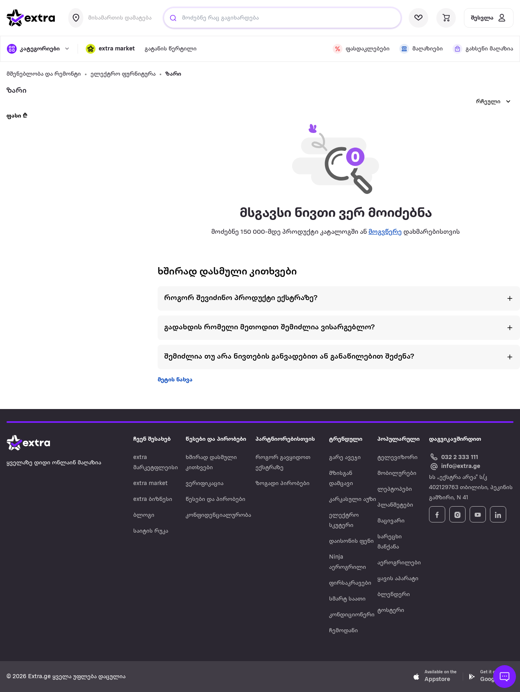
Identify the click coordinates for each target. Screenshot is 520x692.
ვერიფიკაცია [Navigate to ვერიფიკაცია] (204, 484)
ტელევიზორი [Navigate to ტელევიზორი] (397, 458)
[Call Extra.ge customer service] (455, 457)
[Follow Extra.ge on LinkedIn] (498, 514)
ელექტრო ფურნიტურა (123, 74)
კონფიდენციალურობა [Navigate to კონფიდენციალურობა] (218, 515)
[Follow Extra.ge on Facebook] (437, 514)
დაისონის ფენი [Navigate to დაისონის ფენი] (351, 541)
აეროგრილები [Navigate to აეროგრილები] (399, 563)
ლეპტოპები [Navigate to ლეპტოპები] (394, 489)
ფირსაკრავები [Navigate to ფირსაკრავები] (350, 583)
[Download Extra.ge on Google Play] (491, 676)
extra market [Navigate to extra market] (150, 484)
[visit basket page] (446, 18)
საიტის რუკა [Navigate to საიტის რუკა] (150, 531)
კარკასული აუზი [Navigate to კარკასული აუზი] (352, 499)
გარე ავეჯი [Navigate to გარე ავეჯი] (345, 458)
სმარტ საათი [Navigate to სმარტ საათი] (347, 599)
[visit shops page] (421, 49)
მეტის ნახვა (175, 380)
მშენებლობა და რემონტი (43, 74)
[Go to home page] (36, 442)
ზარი (173, 74)
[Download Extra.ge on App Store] (435, 676)
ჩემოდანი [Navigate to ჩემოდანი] (343, 631)
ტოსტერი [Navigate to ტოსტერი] (390, 610)
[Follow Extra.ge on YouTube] (478, 514)
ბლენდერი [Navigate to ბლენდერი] (393, 595)
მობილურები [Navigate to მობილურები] (396, 473)
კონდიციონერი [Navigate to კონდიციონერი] (352, 615)
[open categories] (38, 49)
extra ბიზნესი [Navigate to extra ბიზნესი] (152, 499)
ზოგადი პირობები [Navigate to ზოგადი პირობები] (283, 484)
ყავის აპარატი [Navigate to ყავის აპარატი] (397, 579)
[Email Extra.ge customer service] (454, 467)
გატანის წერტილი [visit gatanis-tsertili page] (171, 49)
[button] (110, 49)
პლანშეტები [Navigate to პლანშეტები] (395, 505)
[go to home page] (30, 17)
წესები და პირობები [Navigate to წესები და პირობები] (215, 499)
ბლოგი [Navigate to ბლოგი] (143, 515)
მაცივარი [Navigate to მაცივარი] (391, 521)
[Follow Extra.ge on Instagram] (457, 514)
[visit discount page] (361, 49)
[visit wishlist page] (418, 18)
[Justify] (173, 18)
